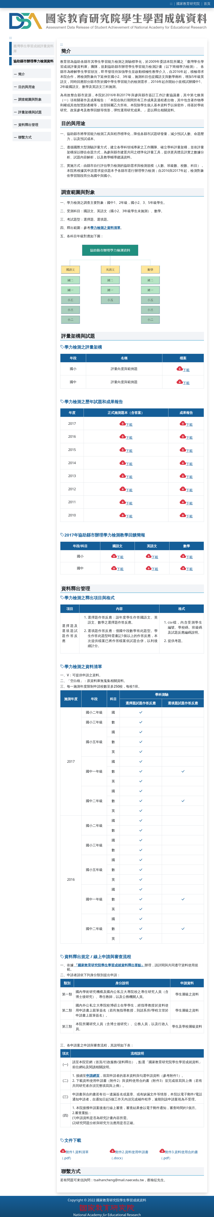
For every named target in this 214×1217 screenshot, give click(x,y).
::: (171, 3)
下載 (183, 370)
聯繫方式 (22, 137)
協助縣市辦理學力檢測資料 (33, 61)
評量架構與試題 (27, 112)
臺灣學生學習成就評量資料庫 (33, 48)
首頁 (207, 3)
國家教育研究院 (188, 3)
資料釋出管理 (25, 124)
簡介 (19, 74)
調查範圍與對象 (27, 99)
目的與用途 (24, 87)
